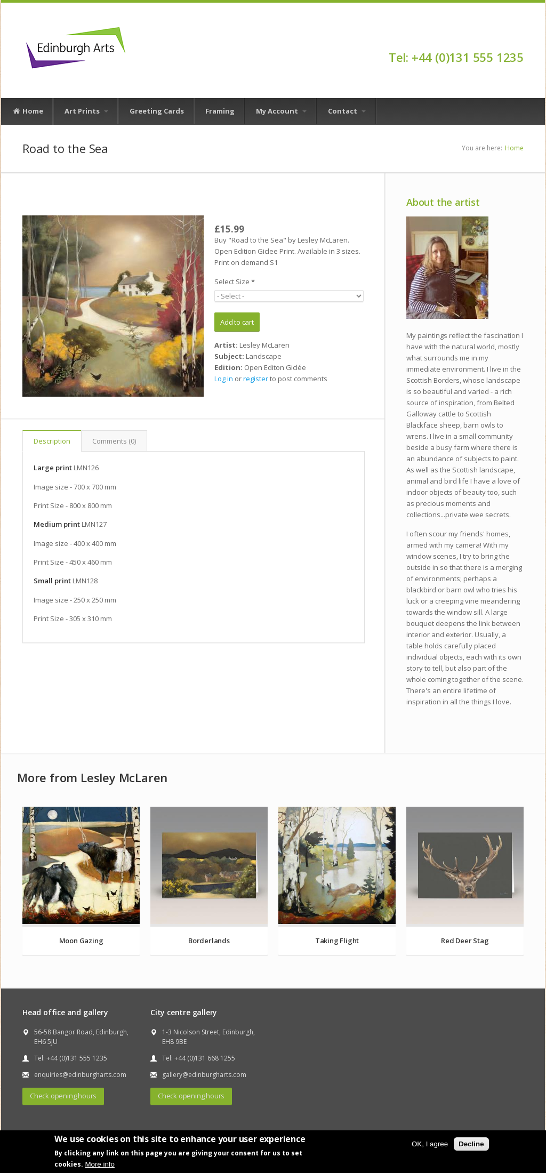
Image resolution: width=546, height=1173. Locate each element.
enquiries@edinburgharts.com (80, 1074)
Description (52, 441)
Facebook (518, 38)
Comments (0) (114, 441)
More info (100, 1164)
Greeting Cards (157, 111)
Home (27, 111)
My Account (281, 111)
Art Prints (86, 111)
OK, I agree (430, 1144)
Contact (347, 111)
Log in (223, 378)
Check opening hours (63, 1095)
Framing (220, 111)
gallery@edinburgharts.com (204, 1074)
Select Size (234, 281)
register (255, 378)
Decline (471, 1144)
